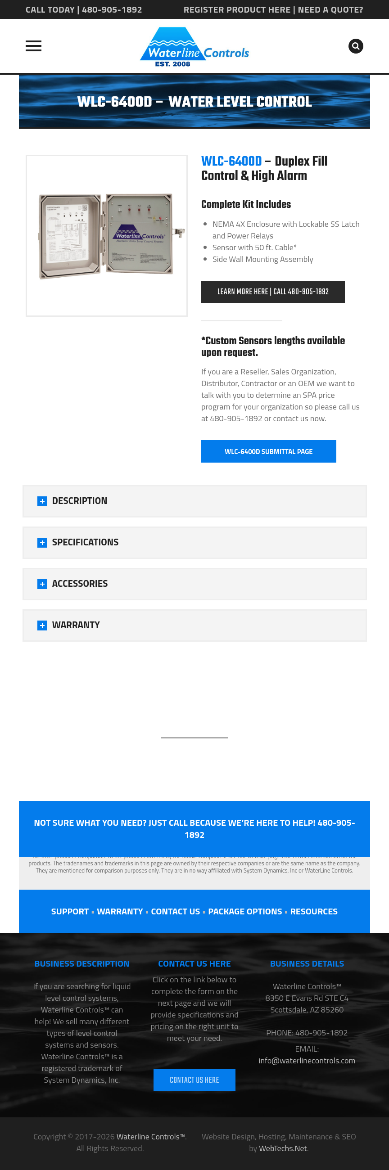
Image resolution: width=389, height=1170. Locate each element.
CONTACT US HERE (194, 1080)
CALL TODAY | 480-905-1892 (84, 9)
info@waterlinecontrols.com (306, 1060)
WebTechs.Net (283, 1148)
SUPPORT (70, 911)
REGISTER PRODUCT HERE (237, 9)
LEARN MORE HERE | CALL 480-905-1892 (273, 292)
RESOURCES (314, 911)
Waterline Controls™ (151, 1136)
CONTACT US (175, 911)
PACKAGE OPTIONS (245, 911)
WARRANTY (120, 911)
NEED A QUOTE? (330, 9)
